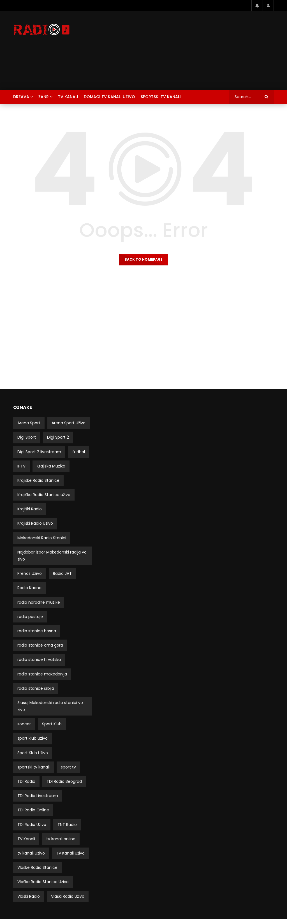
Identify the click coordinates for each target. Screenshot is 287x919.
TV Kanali (68, 96)
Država (21, 96)
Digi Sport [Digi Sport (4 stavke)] (26, 437)
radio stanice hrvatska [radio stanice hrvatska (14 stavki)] (39, 659)
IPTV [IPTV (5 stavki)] (21, 466)
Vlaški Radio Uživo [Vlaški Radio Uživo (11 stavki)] (67, 896)
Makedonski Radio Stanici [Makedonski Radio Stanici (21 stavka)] (41, 538)
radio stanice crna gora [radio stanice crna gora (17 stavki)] (40, 645)
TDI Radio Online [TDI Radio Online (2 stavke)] (33, 810)
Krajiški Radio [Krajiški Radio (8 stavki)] (29, 509)
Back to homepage (143, 259)
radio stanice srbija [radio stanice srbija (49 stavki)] (35, 688)
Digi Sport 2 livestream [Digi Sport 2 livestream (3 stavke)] (39, 452)
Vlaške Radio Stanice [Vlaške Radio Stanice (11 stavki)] (37, 867)
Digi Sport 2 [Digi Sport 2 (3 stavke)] (58, 437)
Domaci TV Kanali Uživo (109, 96)
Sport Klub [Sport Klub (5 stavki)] (52, 724)
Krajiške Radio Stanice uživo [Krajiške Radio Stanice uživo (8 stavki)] (43, 494)
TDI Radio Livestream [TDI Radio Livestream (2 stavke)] (37, 795)
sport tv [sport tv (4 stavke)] (68, 767)
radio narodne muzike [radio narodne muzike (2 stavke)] (38, 602)
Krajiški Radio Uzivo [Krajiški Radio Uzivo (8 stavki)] (35, 523)
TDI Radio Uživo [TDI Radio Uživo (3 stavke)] (31, 824)
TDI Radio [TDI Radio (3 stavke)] (26, 781)
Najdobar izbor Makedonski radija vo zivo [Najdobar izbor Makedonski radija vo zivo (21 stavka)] (52, 555)
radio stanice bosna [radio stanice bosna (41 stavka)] (36, 631)
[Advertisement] (188, 50)
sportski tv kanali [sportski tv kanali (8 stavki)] (33, 767)
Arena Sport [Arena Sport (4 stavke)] (28, 423)
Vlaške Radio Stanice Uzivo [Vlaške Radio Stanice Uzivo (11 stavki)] (43, 882)
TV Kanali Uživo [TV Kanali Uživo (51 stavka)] (70, 853)
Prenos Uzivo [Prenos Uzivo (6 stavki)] (29, 573)
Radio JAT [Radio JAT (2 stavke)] (62, 573)
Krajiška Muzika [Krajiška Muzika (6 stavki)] (51, 466)
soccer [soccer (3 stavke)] (24, 724)
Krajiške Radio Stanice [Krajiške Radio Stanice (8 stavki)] (38, 480)
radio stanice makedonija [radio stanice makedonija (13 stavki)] (42, 674)
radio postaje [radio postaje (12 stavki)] (30, 616)
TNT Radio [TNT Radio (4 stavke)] (67, 824)
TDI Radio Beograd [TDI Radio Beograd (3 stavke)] (64, 781)
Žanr (43, 96)
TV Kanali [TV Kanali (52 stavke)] (26, 839)
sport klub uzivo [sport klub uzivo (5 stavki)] (32, 738)
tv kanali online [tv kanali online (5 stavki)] (60, 839)
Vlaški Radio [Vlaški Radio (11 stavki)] (28, 896)
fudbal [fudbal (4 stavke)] (78, 452)
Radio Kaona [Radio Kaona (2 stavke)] (29, 588)
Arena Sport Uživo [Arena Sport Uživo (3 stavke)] (68, 423)
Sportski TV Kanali (161, 96)
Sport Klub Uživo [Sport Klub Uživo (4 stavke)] (32, 753)
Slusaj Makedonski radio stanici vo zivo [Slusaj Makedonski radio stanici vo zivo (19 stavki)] (50, 706)
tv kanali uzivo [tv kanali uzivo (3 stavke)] (31, 853)
